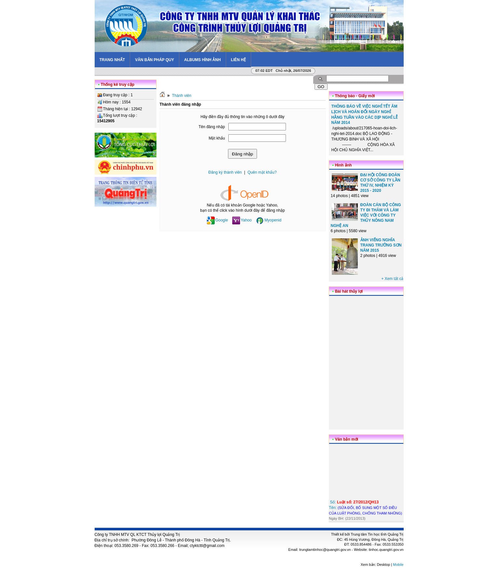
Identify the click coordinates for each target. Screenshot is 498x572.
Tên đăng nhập (211, 127)
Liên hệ (238, 60)
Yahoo (242, 220)
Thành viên (181, 95)
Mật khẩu (217, 138)
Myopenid (268, 220)
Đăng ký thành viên (225, 172)
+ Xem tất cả (392, 278)
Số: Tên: (365, 508)
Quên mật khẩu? (262, 172)
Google (217, 220)
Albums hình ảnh (202, 60)
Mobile (398, 564)
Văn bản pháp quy (154, 60)
